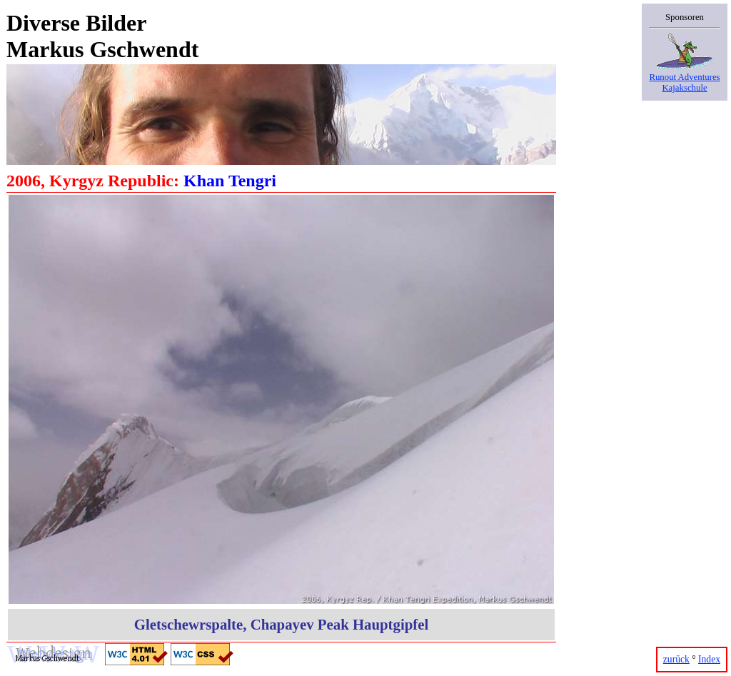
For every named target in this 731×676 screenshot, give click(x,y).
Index (709, 659)
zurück (676, 659)
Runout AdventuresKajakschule (684, 77)
